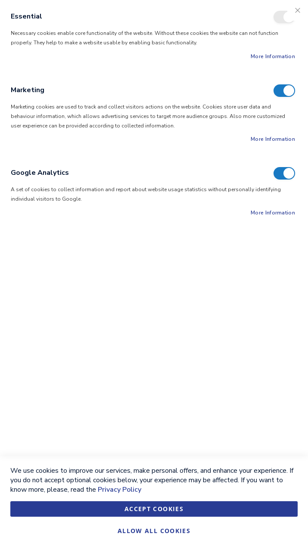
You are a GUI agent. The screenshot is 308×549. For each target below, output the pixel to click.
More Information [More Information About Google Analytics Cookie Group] (273, 212)
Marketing (284, 90)
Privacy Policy (119, 489)
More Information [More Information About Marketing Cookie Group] (273, 139)
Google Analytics (284, 173)
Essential (284, 17)
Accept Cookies (154, 509)
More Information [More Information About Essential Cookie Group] (273, 56)
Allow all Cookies (154, 531)
